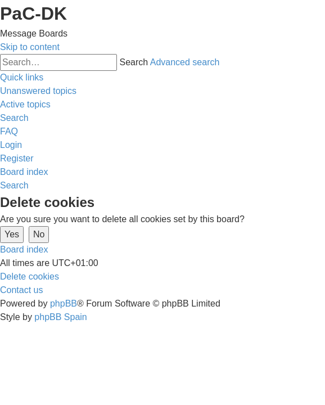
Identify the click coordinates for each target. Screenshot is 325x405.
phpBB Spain (60, 317)
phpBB (63, 303)
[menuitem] (38, 91)
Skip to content (30, 47)
